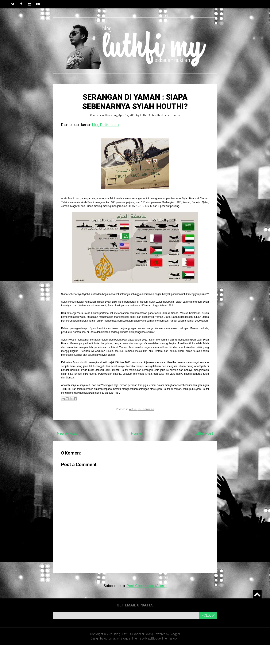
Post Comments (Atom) (147, 585)
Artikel (133, 409)
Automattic (111, 638)
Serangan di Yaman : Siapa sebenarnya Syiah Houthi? (135, 102)
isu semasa (146, 409)
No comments (170, 115)
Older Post (204, 433)
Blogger (175, 634)
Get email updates (135, 605)
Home (136, 433)
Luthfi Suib (147, 115)
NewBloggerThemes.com (162, 638)
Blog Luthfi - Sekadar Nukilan (133, 634)
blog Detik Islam (105, 124)
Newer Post (67, 433)
